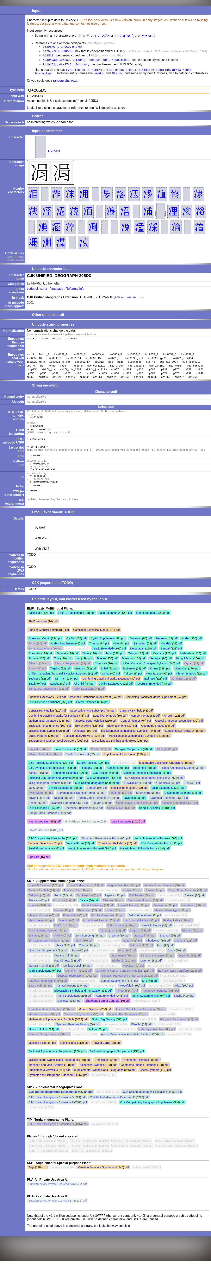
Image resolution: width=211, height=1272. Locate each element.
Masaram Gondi (38, 976)
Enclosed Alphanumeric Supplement (50, 1062)
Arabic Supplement (63, 654)
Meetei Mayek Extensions (132, 813)
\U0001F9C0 (120, 61)
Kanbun (33, 783)
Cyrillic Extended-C (110, 694)
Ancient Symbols (38, 901)
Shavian (33, 911)
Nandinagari (118, 966)
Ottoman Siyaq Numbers (43, 1045)
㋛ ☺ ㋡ (84, 35)
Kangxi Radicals (87, 773)
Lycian (127, 901)
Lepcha (54, 694)
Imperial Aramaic (128, 916)
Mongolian (180, 679)
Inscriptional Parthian (96, 931)
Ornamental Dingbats (135, 1070)
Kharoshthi (70, 926)
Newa (59, 956)
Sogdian (135, 941)
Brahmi (32, 946)
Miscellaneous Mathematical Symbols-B (133, 746)
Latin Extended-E (39, 818)
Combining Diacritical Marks (90, 640)
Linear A (33, 916)
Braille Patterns (37, 746)
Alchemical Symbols (92, 1075)
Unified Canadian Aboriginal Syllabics (145, 674)
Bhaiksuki (118, 971)
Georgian (155, 669)
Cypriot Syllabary (92, 916)
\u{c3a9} (79, 61)
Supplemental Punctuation (120, 765)
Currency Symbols (131, 721)
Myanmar (128, 669)
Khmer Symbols (186, 684)
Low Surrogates (121, 832)
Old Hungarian (116, 936)
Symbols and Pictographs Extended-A (51, 1085)
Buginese (34, 689)
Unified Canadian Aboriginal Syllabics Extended (57, 684)
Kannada (158, 664)
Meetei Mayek (115, 818)
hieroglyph (44, 76)
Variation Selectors (40, 854)
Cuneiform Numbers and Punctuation (119, 981)
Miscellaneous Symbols (43, 741)
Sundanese (178, 689)
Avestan (63, 931)
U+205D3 (53, 154)
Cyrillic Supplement (103, 649)
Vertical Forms (75, 854)
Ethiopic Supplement (67, 674)
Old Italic (33, 906)
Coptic (95, 760)
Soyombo (184, 966)
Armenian (135, 649)
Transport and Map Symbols (45, 1075)
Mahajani (139, 946)
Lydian (110, 921)
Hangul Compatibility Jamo (177, 778)
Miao (178, 996)
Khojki (78, 951)
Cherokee (101, 674)
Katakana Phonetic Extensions (142, 783)
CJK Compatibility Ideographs (46, 849)
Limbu (105, 684)
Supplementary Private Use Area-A (49, 1194)
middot (99, 76)
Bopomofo (139, 778)
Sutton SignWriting (103, 1030)
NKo (116, 654)
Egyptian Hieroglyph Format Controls (124, 986)
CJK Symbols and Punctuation (47, 778)
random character (65, 83)
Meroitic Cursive (38, 926)
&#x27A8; (66, 66)
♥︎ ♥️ (144, 35)
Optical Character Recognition (173, 731)
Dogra (171, 961)
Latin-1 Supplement (70, 623)
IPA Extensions (37, 632)
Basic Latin (35, 623)
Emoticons (101, 1070)
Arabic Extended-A (103, 659)
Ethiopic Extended (39, 765)
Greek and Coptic (39, 649)
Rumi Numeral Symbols (43, 941)
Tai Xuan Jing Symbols (78, 1025)
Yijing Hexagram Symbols (44, 793)
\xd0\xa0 (50, 61)
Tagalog (55, 679)
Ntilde (117, 76)
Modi (160, 956)
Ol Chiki (79, 694)
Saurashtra (143, 803)
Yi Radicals (163, 793)
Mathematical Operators (43, 731)
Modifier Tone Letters (124, 798)
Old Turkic (60, 936)
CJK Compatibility (98, 788)
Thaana (94, 654)
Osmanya (59, 911)
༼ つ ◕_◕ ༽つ (125, 35)
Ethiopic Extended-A (175, 813)
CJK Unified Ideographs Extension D (51, 1108)
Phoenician (84, 921)
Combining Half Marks (112, 854)
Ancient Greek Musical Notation (135, 1020)
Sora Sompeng (84, 946)
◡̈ (152, 35)
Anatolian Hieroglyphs (42, 991)
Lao (78, 669)
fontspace (56, 291)
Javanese (130, 808)
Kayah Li (33, 808)
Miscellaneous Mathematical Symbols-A (125, 741)
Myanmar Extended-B (164, 808)
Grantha (180, 951)
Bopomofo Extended (65, 783)
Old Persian (136, 906)
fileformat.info (75, 291)
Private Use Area (38, 840)
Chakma (114, 946)
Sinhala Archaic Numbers (44, 951)
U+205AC (49, 47)
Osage (84, 911)
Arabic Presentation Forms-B (86, 859)
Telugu (132, 664)
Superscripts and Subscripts (87, 721)
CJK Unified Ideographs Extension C (145, 1102)
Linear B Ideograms (79, 896)
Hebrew (161, 649)
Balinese (149, 689)
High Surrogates (38, 832)
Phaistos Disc (72, 901)
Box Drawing (83, 736)
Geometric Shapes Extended (139, 1075)
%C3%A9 (48, 56)
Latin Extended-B (147, 623)
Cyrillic (70, 649)
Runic (32, 679)
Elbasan (108, 911)
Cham (32, 813)
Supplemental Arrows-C (43, 1080)
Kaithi (56, 946)
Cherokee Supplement (78, 818)
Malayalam (187, 664)
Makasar (128, 976)
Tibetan (101, 669)
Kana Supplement (68, 1006)
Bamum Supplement (113, 991)
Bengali (165, 659)
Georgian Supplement (128, 760)
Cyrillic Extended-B (60, 798)
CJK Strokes (100, 783)
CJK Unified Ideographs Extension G (51, 1134)
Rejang (58, 808)
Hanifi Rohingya (151, 936)
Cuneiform (71, 981)
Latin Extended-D (162, 798)
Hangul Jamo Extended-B (44, 823)
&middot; (83, 66)
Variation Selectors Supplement (97, 1178)
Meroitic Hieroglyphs (167, 921)
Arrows (168, 726)
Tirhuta (83, 956)
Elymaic (187, 941)
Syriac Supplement (40, 659)
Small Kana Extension (145, 1006)
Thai (56, 669)
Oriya (86, 664)
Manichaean (36, 931)
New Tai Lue (154, 684)
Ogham (188, 674)
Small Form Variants (40, 859)
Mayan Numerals (39, 1025)
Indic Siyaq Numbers (152, 1040)
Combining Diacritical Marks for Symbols (53, 726)
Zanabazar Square (152, 966)
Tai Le (128, 684)
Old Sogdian (107, 941)
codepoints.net (37, 291)
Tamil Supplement (39, 981)
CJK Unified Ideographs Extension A (147, 788)
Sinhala (33, 669)
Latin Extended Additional (44, 712)
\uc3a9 (64, 61)
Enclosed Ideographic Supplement (111, 1062)
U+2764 (77, 47)
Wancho (136, 1035)
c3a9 (55, 52)
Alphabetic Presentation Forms (100, 849)
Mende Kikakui (37, 1040)
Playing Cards (101, 1053)
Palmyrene (160, 916)
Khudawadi (153, 951)
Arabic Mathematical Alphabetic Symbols (126, 1045)
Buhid (104, 679)
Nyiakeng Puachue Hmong (72, 1035)
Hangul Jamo (184, 669)
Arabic (186, 649)
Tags (31, 1178)
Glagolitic (34, 760)
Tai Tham (60, 689)
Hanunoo (80, 679)
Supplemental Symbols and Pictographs (98, 1080)
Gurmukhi (34, 664)
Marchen (145, 971)
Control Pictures (130, 731)
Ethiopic (33, 674)
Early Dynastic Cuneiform (173, 981)
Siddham (135, 956)
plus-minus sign (119, 72)
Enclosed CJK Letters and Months (49, 788)
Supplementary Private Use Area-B (50, 1211)
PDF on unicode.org (128, 300)
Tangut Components (154, 1001)
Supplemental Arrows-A (179, 741)
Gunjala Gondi (72, 976)
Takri (75, 961)
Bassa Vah (35, 996)
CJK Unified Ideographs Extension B (53, 1102)
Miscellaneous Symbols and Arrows (114, 751)
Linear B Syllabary (39, 896)
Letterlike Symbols (104, 726)
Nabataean (188, 916)
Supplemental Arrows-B (78, 746)
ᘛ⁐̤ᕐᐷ (106, 35)
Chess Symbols (149, 1080)
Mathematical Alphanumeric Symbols (51, 1030)
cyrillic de (75, 72)
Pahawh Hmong (66, 996)
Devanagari (137, 659)
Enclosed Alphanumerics (43, 736)
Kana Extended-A (107, 1006)
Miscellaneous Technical (89, 731)
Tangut (120, 1001)
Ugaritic (110, 906)
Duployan (63, 1011)
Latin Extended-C (65, 760)
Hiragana (86, 778)
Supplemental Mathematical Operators (52, 751)
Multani (127, 951)
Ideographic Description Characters (161, 773)
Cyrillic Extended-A (77, 765)
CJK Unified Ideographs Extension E (112, 1108)
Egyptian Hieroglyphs (70, 986)
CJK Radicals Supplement (44, 773)
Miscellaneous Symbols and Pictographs (53, 1070)
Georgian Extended (149, 694)
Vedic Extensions (83, 699)
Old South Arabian (102, 926)
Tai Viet (96, 813)
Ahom (122, 961)
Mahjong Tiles (37, 1053)
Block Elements (117, 736)
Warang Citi (61, 966)
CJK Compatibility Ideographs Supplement (146, 1113)
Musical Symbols (89, 1020)
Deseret (189, 906)
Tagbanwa (129, 679)
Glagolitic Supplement (173, 1030)
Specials (33, 867)
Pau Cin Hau (62, 971)
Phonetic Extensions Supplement (90, 707)
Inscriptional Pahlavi (136, 931)
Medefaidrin (127, 996)
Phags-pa (115, 803)
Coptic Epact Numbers (182, 901)
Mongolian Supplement (42, 961)
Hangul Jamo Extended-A (93, 808)
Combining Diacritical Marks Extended (105, 689)
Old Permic (83, 906)
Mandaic (166, 654)
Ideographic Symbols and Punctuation (77, 1001)
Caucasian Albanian (139, 911)
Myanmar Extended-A (64, 813)
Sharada (165, 946)
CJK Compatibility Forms (156, 854)
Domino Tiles (68, 1053)
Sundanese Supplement (43, 699)
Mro (144, 991)
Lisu (186, 793)
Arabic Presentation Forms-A (152, 849)
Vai (30, 798)
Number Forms (140, 726)
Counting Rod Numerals (122, 1025)
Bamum (91, 798)
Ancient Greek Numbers (159, 896)
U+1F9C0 (64, 47)
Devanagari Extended (177, 803)
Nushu (178, 1006)
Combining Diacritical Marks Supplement (151, 707)
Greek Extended (86, 712)
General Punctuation (41, 721)
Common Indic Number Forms (76, 803)
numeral (98, 72)
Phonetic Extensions (41, 707)
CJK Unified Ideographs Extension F (50, 1113)
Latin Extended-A (109, 623)
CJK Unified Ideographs (89, 793)
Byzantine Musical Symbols (45, 1020)
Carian (150, 901)
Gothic (58, 906)
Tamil (109, 664)
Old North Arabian (139, 926)
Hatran (58, 921)
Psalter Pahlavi (172, 931)
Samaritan (139, 654)
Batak (32, 694)
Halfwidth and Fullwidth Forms (139, 859)
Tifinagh (162, 760)
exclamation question (152, 72)
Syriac (32, 654)
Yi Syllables (131, 793)
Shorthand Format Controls (102, 1011)
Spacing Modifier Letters (43, 640)
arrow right (181, 72)
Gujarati (61, 664)
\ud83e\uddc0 (99, 61)
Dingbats (79, 741)
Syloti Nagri (35, 803)
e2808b (67, 52)
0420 (46, 52)
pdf (52, 623)
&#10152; (50, 66)
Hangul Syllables (149, 818)
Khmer (154, 679)
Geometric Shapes (152, 736)
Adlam (93, 1040)
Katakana (113, 778)
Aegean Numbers (119, 896)
